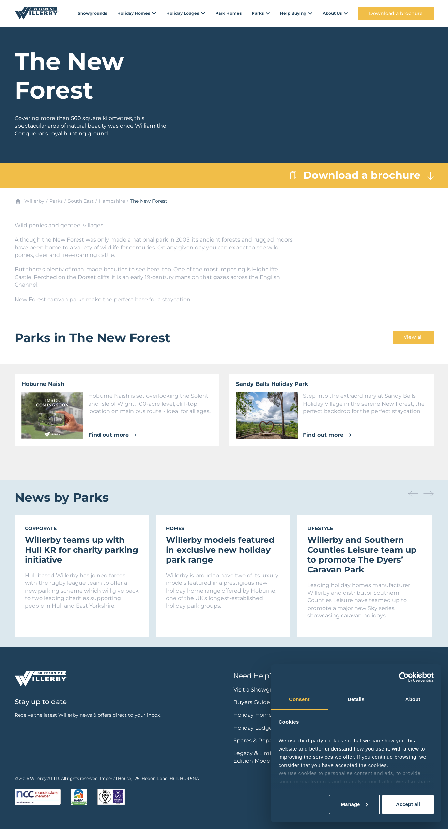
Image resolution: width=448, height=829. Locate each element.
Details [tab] (356, 699)
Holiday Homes (254, 715)
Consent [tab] (299, 699)
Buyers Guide (251, 702)
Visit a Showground (260, 689)
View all (413, 337)
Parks (56, 201)
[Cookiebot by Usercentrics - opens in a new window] (404, 677)
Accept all (408, 804)
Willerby (34, 201)
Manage (354, 804)
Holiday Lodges (254, 728)
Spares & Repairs (256, 740)
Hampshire (112, 201)
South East (81, 201)
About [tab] (412, 699)
